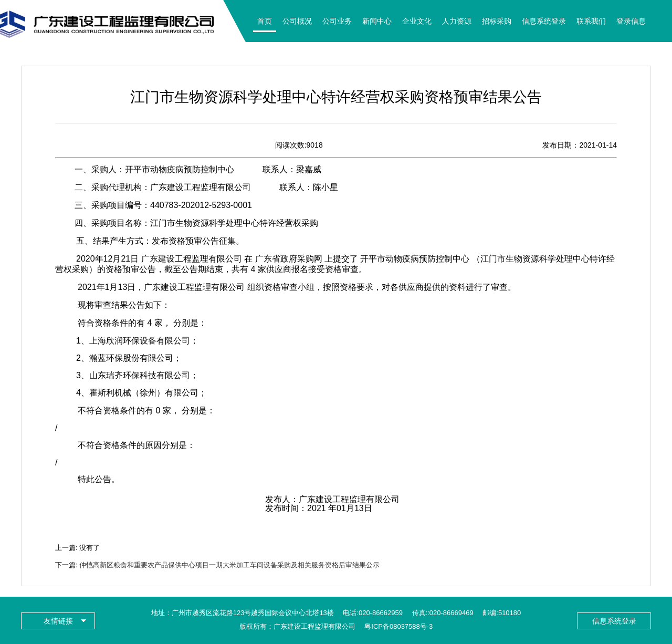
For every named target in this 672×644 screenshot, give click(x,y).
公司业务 (337, 21)
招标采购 (496, 21)
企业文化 (417, 21)
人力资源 (456, 21)
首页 (264, 21)
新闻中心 (377, 21)
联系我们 (591, 21)
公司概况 (297, 21)
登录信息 (631, 21)
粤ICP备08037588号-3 (398, 626)
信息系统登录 (544, 21)
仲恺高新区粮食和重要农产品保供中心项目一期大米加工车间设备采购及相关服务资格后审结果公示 (229, 565)
